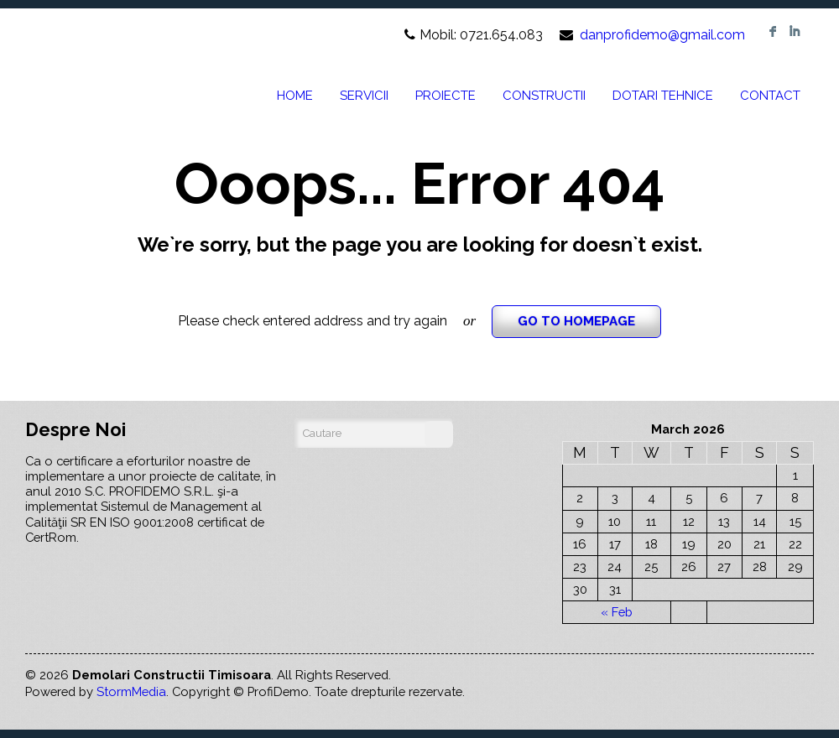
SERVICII (364, 95)
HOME (295, 95)
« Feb (617, 612)
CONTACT (770, 95)
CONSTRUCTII (544, 95)
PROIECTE (445, 95)
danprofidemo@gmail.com (662, 35)
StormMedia (131, 691)
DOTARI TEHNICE (662, 95)
